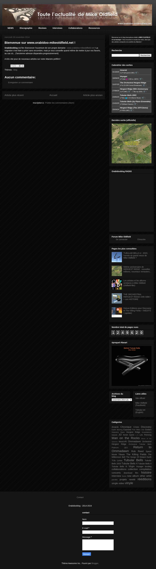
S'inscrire (141, 239)
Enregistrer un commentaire (20, 82)
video (121, 483)
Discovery (146, 427)
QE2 (126, 448)
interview (116, 476)
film (136, 473)
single (115, 483)
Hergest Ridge (133, 432)
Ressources (94, 28)
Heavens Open (118, 432)
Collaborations (75, 28)
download (128, 473)
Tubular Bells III (119, 466)
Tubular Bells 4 (130, 463)
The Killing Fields (136, 454)
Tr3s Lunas (117, 460)
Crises (136, 427)
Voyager (139, 466)
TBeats (121, 454)
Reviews (42, 28)
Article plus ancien (93, 95)
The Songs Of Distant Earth (138, 457)
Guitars (148, 429)
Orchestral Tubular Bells (140, 444)
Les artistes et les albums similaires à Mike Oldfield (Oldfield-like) (134, 283)
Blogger (94, 563)
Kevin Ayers (128, 435)
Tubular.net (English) (140, 411)
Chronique (125, 427)
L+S (137, 435)
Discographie (26, 28)
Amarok (115, 427)
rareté (132, 479)
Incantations (146, 432)
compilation (145, 469)
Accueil (53, 95)
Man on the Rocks (126, 438)
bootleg (148, 466)
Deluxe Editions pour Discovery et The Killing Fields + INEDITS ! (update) (137, 310)
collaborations (119, 469)
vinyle (129, 483)
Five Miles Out (138, 430)
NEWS (11, 28)
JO (120, 434)
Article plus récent (14, 95)
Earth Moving (117, 430)
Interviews (57, 28)
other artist (145, 476)
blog (15, 70)
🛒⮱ (137, 72)
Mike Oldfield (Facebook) (141, 404)
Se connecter (122, 239)
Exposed (127, 429)
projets (123, 479)
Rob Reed (137, 451)
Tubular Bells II (144, 463)
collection (133, 469)
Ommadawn (134, 441)
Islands (114, 435)
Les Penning (145, 435)
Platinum (115, 448)
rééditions (144, 479)
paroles (114, 480)
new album (133, 476)
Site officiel (140, 398)
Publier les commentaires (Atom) (59, 103)
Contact (80, 497)
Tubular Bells (133, 460)
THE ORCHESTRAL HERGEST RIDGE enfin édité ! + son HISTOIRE (137, 296)
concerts (116, 472)
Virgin (132, 466)
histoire (146, 472)
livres (124, 476)
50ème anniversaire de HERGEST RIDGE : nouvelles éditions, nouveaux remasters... (137, 269)
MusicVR (123, 441)
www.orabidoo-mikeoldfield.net (80, 48)
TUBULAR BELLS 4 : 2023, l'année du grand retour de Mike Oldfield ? (135, 255)
